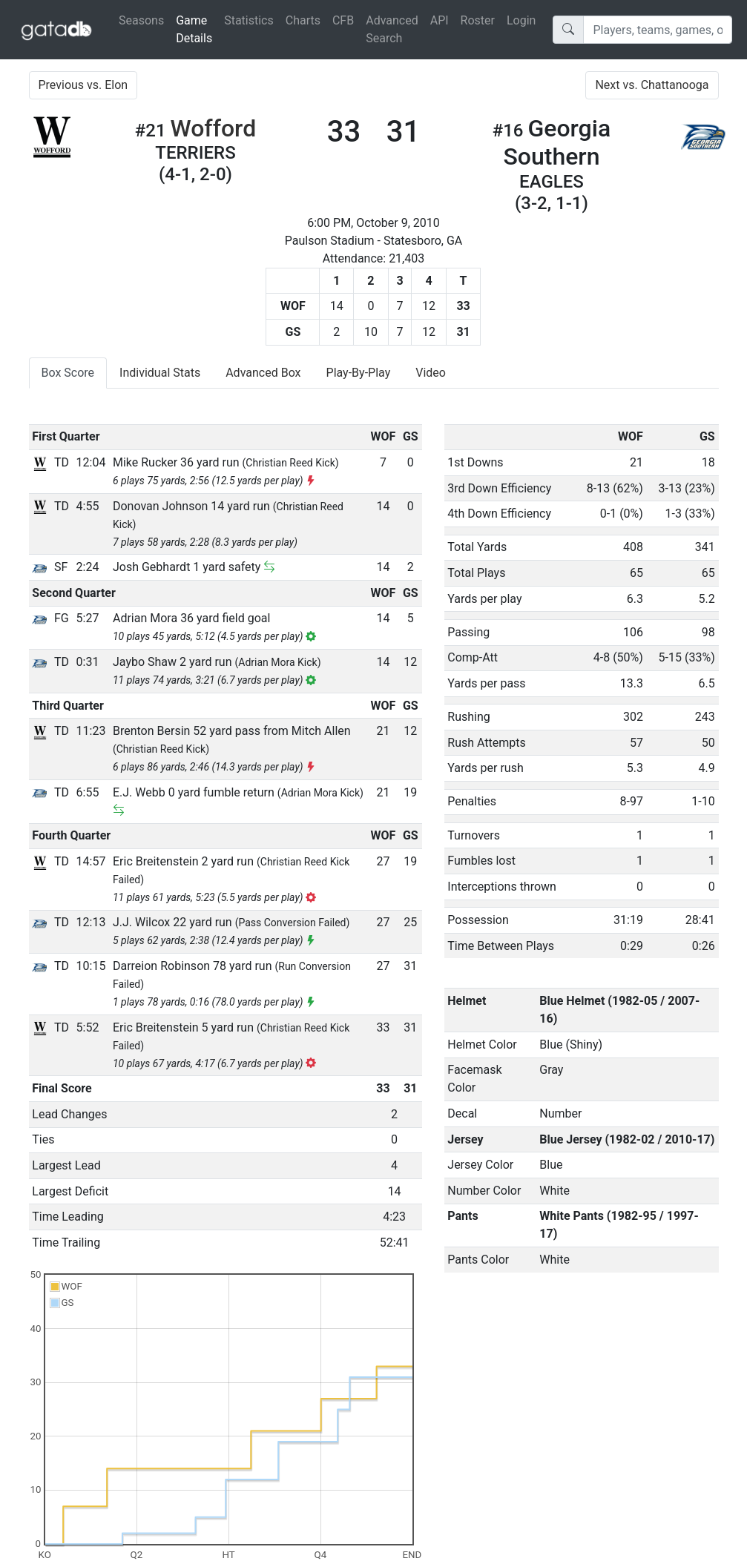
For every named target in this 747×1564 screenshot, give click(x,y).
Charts (303, 20)
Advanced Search (392, 29)
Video (430, 373)
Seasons (141, 20)
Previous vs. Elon (83, 85)
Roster (478, 20)
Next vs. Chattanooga (651, 85)
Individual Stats (159, 373)
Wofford (214, 128)
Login (521, 20)
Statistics (249, 20)
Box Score (68, 373)
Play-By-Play (358, 373)
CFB (343, 20)
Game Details (197, 29)
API (439, 20)
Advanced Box (263, 373)
